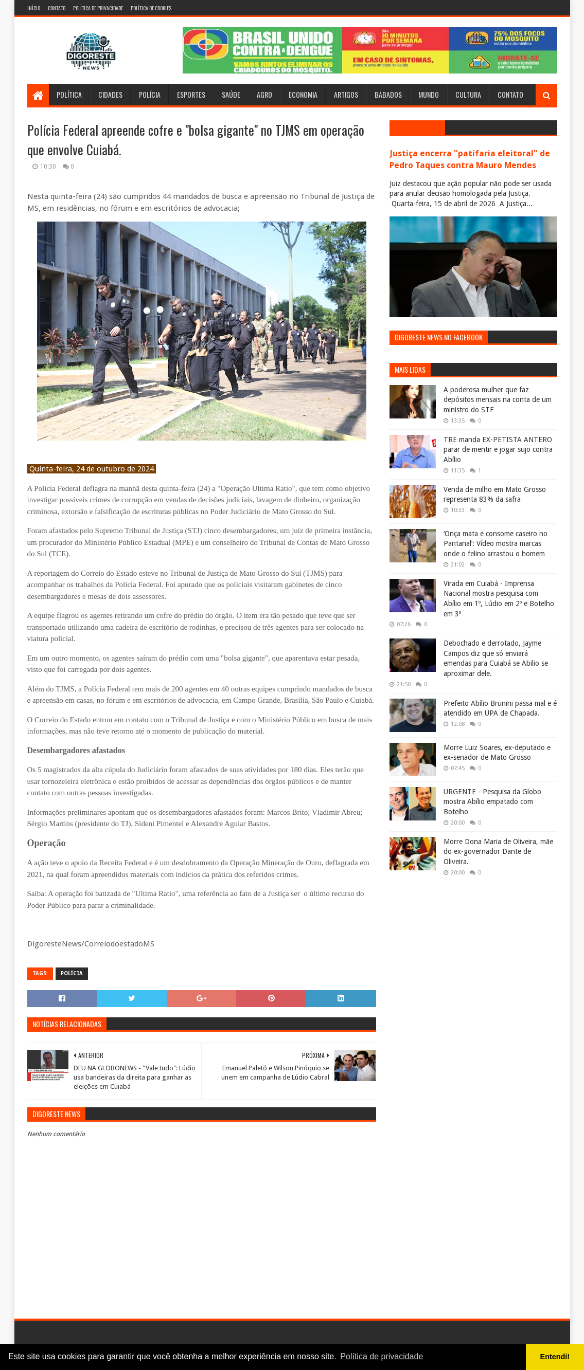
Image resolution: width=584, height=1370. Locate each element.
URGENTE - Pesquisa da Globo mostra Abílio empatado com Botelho (492, 802)
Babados (388, 94)
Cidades (110, 94)
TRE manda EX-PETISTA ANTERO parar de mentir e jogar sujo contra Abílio (498, 449)
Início (33, 8)
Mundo (428, 94)
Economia (303, 94)
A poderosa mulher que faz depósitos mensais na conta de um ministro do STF (498, 400)
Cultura (468, 94)
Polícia (150, 94)
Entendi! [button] (555, 1357)
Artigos (346, 94)
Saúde (231, 94)
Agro (264, 94)
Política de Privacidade (98, 8)
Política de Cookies (151, 8)
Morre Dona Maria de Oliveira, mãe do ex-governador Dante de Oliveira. (498, 851)
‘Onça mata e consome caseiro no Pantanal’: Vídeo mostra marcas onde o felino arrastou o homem (495, 543)
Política (69, 94)
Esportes (191, 94)
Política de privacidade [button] (381, 1356)
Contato (56, 8)
